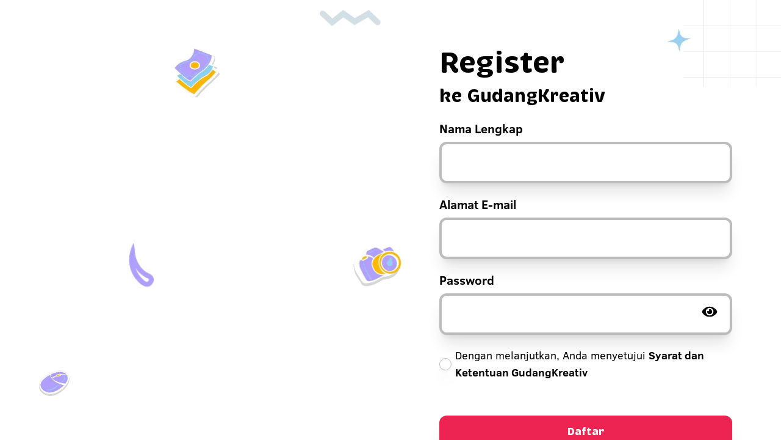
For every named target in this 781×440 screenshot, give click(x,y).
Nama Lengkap (481, 128)
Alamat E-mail (477, 204)
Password (466, 279)
